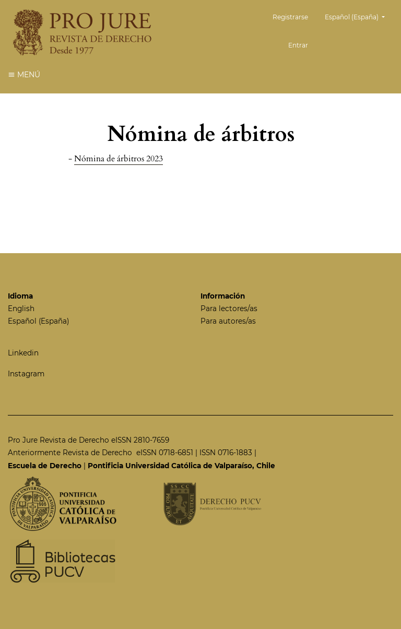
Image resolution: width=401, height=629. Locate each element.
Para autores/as (228, 321)
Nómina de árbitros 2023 (118, 158)
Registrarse (290, 17)
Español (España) (358, 16)
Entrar (298, 45)
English (21, 308)
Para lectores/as (228, 308)
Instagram (26, 374)
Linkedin (23, 353)
